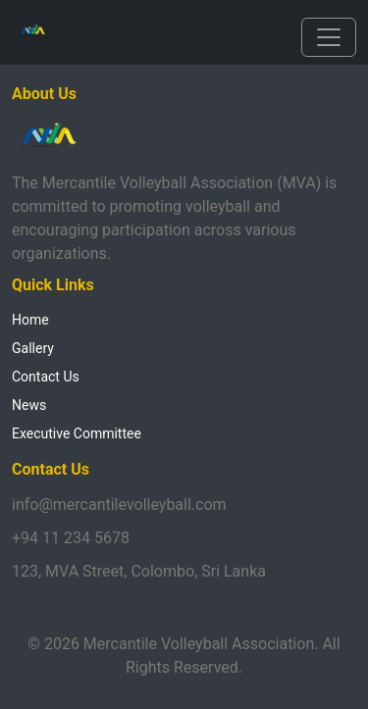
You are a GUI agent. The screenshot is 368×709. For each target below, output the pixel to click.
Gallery (33, 348)
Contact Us (45, 376)
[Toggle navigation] (328, 37)
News (29, 405)
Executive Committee (76, 433)
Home (30, 320)
